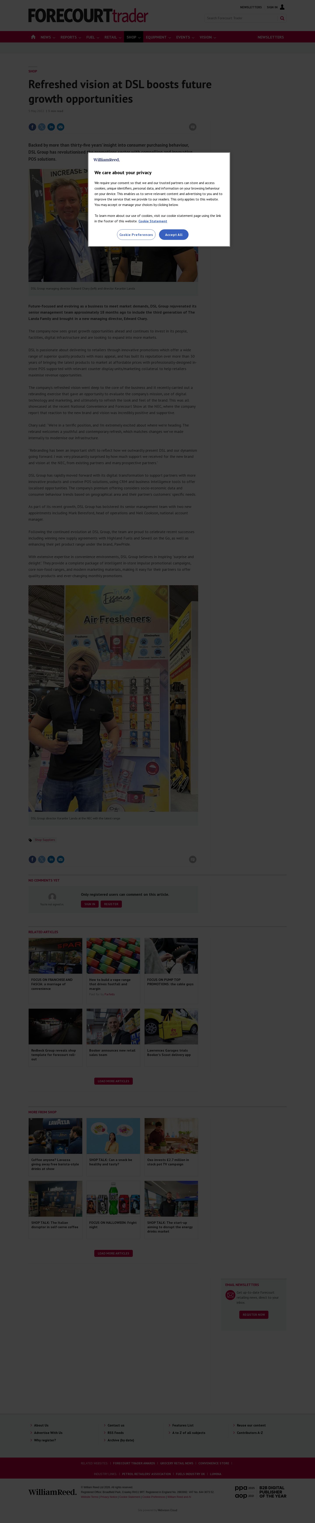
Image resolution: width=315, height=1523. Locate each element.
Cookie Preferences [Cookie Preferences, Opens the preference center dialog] (136, 234)
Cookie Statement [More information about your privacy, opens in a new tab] (152, 221)
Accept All (174, 234)
